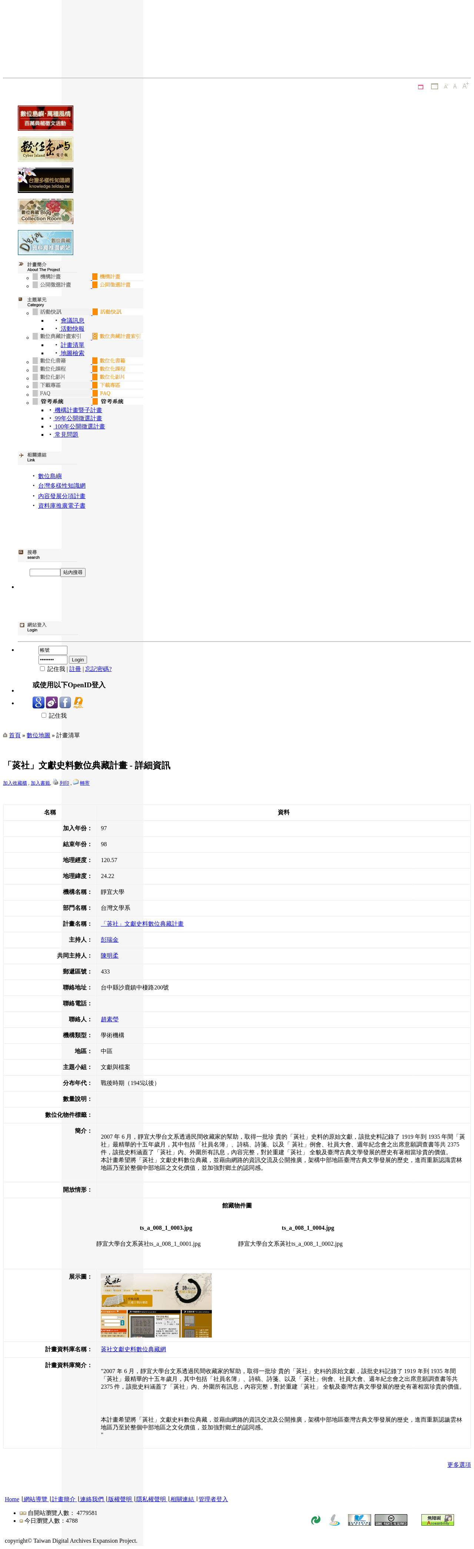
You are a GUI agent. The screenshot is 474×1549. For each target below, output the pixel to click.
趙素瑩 (109, 1019)
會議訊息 (72, 320)
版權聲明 (120, 1499)
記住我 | (51, 669)
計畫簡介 (63, 1499)
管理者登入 (213, 1499)
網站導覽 (35, 1499)
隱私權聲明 (151, 1499)
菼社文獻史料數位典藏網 (133, 1349)
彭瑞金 (109, 940)
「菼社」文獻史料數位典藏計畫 (142, 924)
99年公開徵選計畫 (77, 418)
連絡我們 (92, 1499)
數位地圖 (38, 735)
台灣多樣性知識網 (62, 486)
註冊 (75, 669)
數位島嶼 (50, 476)
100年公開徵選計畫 (79, 426)
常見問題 (66, 434)
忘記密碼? (98, 669)
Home (12, 1499)
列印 (64, 783)
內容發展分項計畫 (62, 496)
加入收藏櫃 (15, 783)
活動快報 (71, 329)
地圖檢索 (71, 353)
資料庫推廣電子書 (62, 506)
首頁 (15, 735)
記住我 (50, 715)
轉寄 (85, 783)
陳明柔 (109, 955)
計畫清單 (72, 345)
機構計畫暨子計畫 (77, 410)
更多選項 (459, 1465)
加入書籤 (40, 783)
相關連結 (182, 1499)
